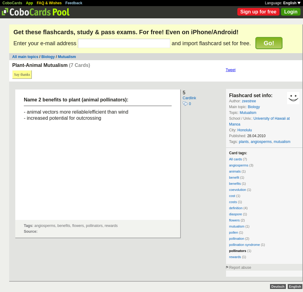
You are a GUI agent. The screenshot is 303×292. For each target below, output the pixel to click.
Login (291, 11)
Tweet (230, 70)
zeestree (249, 101)
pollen (233, 232)
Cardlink (189, 98)
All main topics (25, 57)
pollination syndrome (244, 244)
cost (232, 196)
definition (236, 208)
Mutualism (67, 57)
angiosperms (261, 142)
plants (244, 142)
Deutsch (277, 286)
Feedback (73, 3)
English (292, 3)
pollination (236, 238)
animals (235, 171)
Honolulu (244, 130)
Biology (48, 57)
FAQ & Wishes (49, 3)
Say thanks (22, 74)
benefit (234, 177)
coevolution (237, 190)
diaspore (235, 214)
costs (233, 202)
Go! (269, 43)
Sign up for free (258, 11)
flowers (234, 220)
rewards (235, 257)
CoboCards (12, 3)
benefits (235, 183)
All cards (235, 159)
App (29, 3)
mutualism (282, 142)
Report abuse (240, 267)
